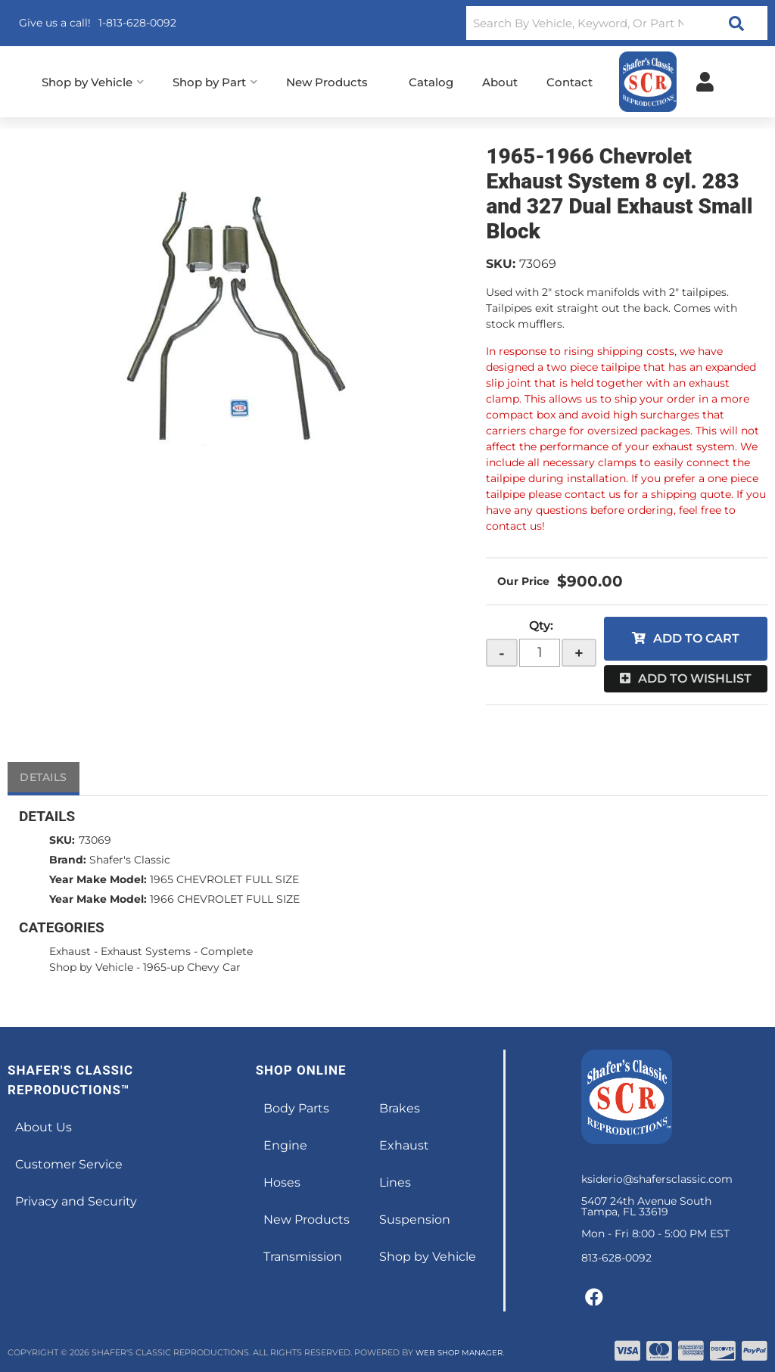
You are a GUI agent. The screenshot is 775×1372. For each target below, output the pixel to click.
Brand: (67, 859)
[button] (616, 23)
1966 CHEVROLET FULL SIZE (225, 899)
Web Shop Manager (463, 1352)
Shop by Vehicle (91, 967)
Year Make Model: (98, 879)
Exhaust (70, 951)
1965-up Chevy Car (192, 967)
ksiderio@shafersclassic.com (657, 1179)
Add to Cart (696, 638)
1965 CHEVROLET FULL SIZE (224, 879)
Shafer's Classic (129, 859)
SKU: (500, 264)
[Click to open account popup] (705, 81)
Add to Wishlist (695, 678)
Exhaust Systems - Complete (177, 951)
